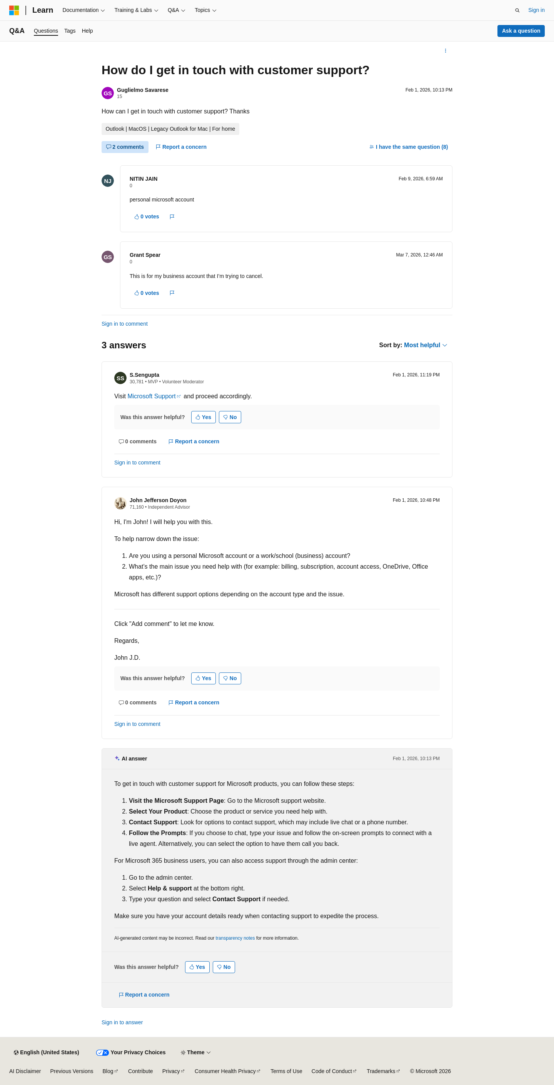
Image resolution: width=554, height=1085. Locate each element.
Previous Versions (71, 1071)
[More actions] (445, 51)
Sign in (536, 10)
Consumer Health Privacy (225, 1071)
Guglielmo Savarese (143, 90)
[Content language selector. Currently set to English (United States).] (46, 1053)
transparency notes (235, 938)
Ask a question (521, 31)
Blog (108, 1071)
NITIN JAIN (143, 179)
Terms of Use (286, 1071)
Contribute (140, 1071)
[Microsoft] (14, 10)
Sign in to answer (122, 1022)
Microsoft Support (151, 396)
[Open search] (517, 10)
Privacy (171, 1071)
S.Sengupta (144, 375)
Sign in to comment (125, 324)
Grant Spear (145, 255)
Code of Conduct (332, 1071)
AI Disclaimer (25, 1071)
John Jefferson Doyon (158, 500)
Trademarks (381, 1071)
